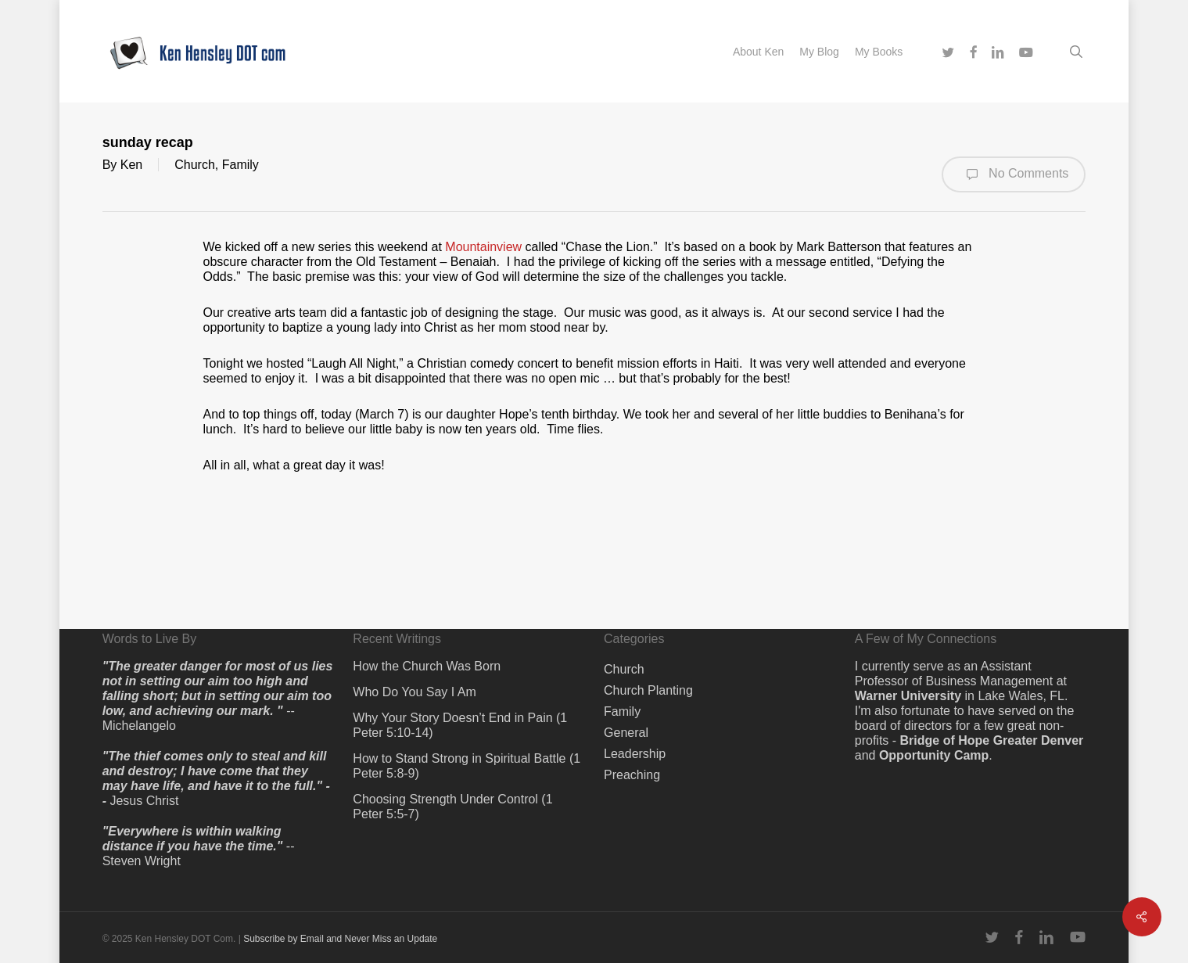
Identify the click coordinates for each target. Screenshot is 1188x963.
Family (240, 164)
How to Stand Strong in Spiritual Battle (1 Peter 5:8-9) (466, 766)
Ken (131, 164)
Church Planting (648, 690)
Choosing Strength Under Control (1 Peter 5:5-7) (452, 806)
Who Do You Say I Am (414, 692)
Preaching (632, 775)
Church (194, 164)
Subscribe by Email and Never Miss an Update (340, 938)
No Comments (1014, 174)
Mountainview (483, 246)
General (626, 732)
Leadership (635, 753)
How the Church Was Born (427, 666)
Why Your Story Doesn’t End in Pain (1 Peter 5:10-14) (460, 725)
